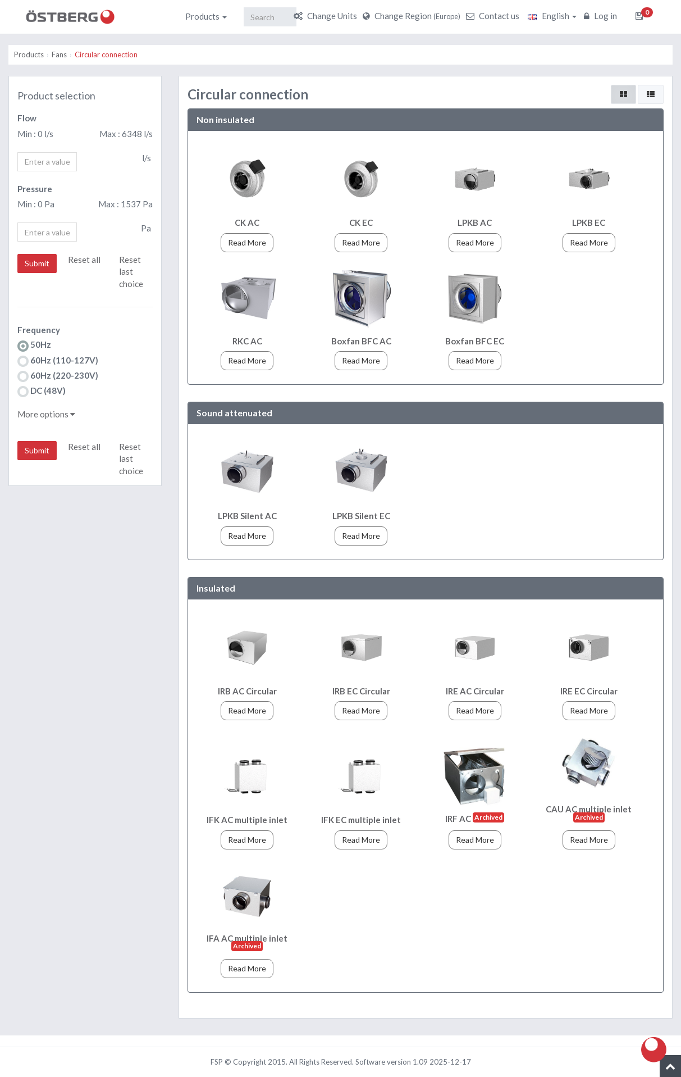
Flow (26, 118)
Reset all (84, 260)
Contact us (494, 16)
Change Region (412, 16)
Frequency (38, 330)
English (552, 16)
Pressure (34, 189)
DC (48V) (41, 391)
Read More (247, 242)
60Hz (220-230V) (57, 376)
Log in (602, 16)
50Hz (34, 345)
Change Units (326, 16)
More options (46, 414)
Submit (37, 263)
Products (206, 16)
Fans (59, 54)
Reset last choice (131, 272)
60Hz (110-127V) (57, 361)
